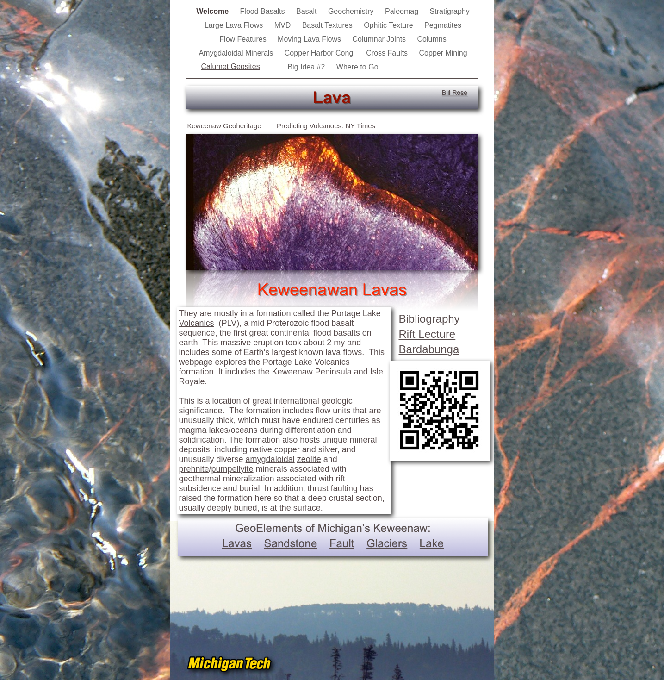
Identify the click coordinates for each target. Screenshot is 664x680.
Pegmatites (442, 25)
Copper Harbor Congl (321, 53)
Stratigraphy (450, 11)
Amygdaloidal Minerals (237, 53)
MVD (283, 25)
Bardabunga (429, 349)
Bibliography (429, 318)
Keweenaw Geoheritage (224, 126)
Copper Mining (443, 53)
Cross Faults (388, 53)
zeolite (309, 459)
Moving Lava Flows (310, 39)
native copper (275, 449)
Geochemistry (352, 11)
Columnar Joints (380, 39)
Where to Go (357, 67)
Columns (432, 39)
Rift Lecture (427, 334)
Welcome (213, 11)
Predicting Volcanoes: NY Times (326, 126)
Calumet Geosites (230, 66)
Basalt (307, 11)
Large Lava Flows (235, 25)
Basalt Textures (328, 25)
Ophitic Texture (389, 25)
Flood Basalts (263, 11)
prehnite (194, 469)
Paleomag (403, 11)
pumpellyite (232, 469)
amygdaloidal (270, 459)
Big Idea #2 (307, 67)
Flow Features (243, 39)
